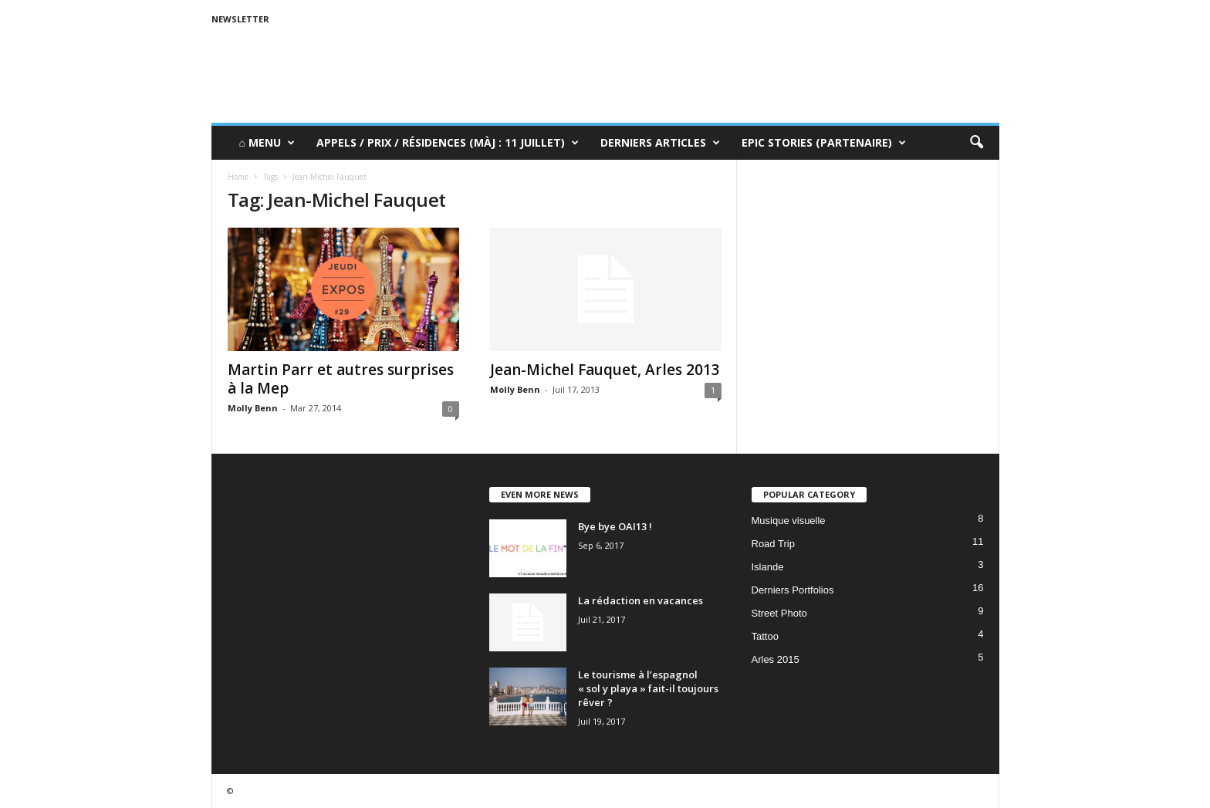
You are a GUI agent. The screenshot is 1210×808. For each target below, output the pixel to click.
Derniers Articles (660, 143)
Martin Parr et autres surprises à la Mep (341, 379)
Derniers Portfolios (793, 590)
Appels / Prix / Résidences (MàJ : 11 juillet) (447, 143)
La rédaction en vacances (640, 600)
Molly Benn (253, 408)
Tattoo (765, 636)
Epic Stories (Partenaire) (824, 143)
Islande (768, 567)
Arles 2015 (775, 659)
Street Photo (779, 613)
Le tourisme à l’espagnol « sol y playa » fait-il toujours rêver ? (648, 688)
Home (238, 176)
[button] (976, 143)
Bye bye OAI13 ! (615, 526)
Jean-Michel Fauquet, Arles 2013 (605, 370)
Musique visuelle (789, 520)
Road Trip (773, 543)
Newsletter (240, 19)
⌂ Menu (267, 143)
